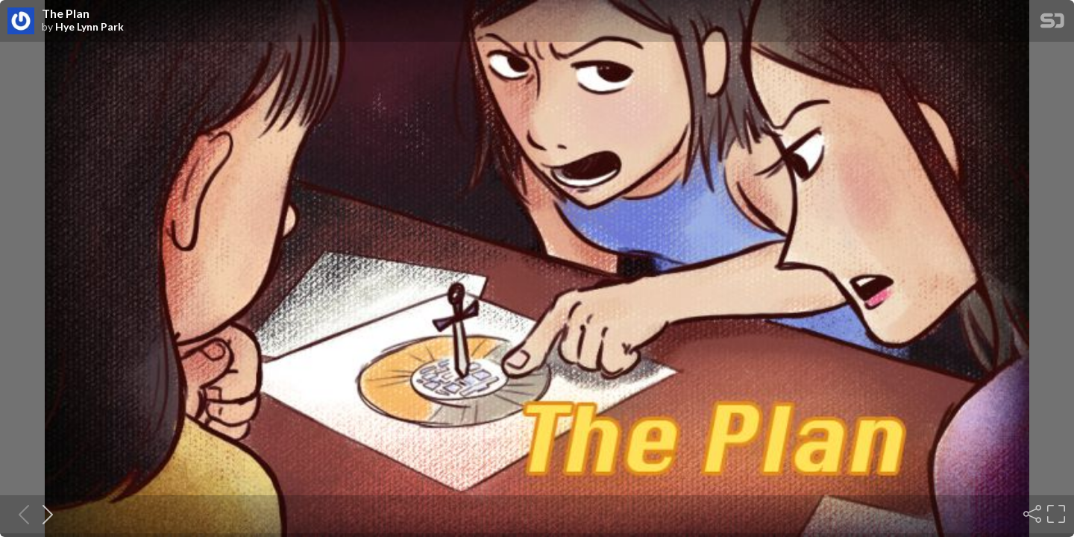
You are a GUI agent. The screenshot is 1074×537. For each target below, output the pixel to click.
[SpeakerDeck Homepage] (1052, 23)
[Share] (1031, 514)
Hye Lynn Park (89, 27)
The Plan (66, 13)
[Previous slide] (19, 514)
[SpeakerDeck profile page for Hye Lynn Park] (20, 21)
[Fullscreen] (1055, 514)
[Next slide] (43, 514)
